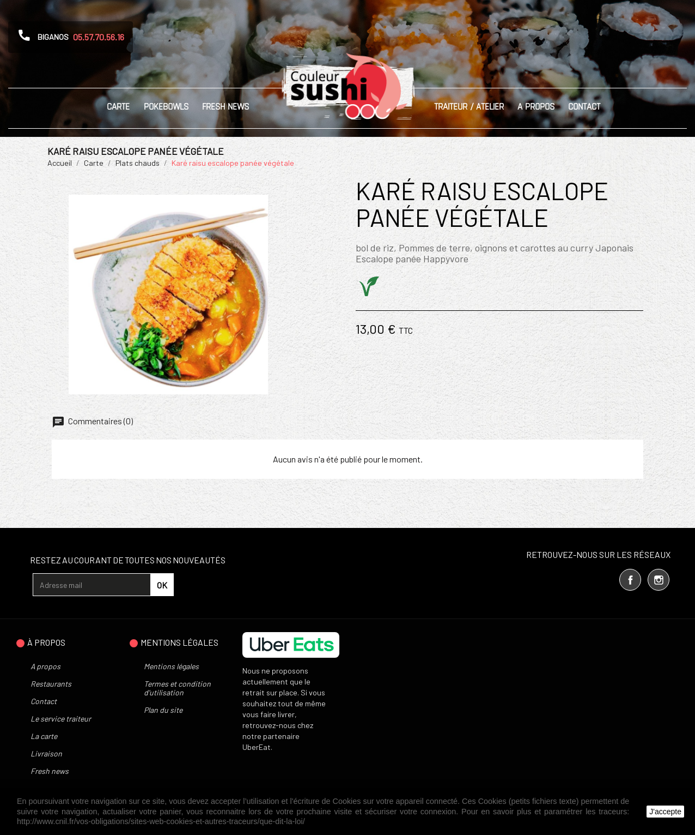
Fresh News (225, 106)
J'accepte (665, 811)
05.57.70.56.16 (98, 37)
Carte (118, 106)
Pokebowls (166, 106)
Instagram (658, 580)
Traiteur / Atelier (469, 106)
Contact (584, 106)
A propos (535, 106)
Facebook (630, 580)
